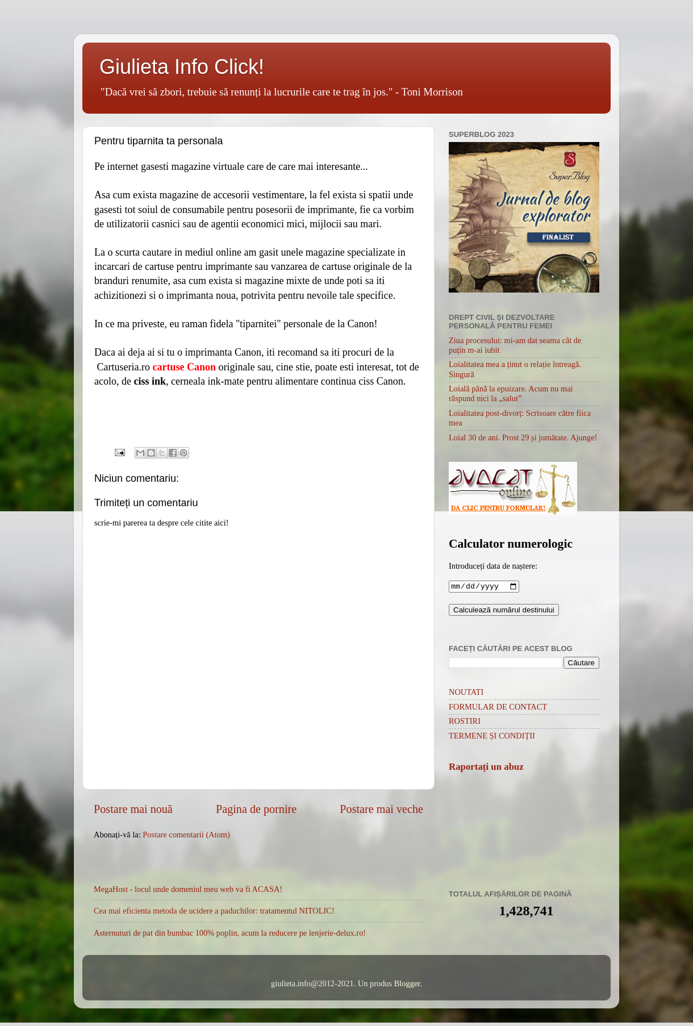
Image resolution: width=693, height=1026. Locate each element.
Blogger (407, 983)
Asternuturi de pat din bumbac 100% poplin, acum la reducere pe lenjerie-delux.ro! (230, 932)
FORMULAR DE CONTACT (498, 707)
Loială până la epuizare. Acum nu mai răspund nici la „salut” (511, 393)
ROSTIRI (465, 722)
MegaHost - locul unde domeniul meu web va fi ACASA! (188, 889)
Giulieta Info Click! (181, 66)
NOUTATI (466, 693)
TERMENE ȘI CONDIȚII (492, 736)
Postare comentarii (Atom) (186, 834)
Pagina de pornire (256, 809)
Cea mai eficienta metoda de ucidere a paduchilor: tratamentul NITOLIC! (214, 910)
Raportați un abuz (486, 767)
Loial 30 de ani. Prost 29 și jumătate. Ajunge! (523, 437)
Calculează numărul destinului (503, 611)
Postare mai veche (381, 809)
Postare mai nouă (133, 809)
